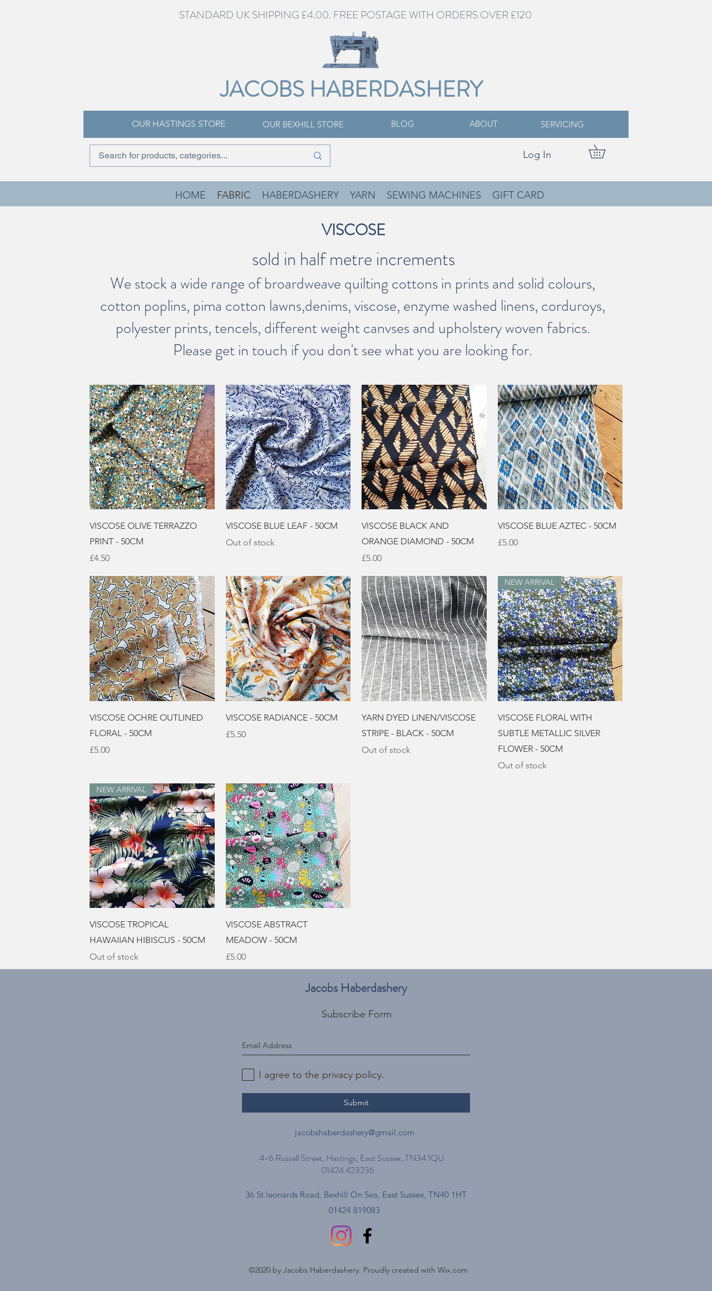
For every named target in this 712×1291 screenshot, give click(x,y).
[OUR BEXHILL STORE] (303, 124)
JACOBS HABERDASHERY (351, 89)
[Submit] (356, 1103)
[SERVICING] (562, 124)
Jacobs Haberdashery (356, 987)
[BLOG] (402, 124)
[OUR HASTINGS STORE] (178, 124)
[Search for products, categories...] (194, 155)
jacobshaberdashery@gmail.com (354, 1132)
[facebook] (367, 1235)
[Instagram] (341, 1235)
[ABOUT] (483, 124)
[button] (604, 151)
